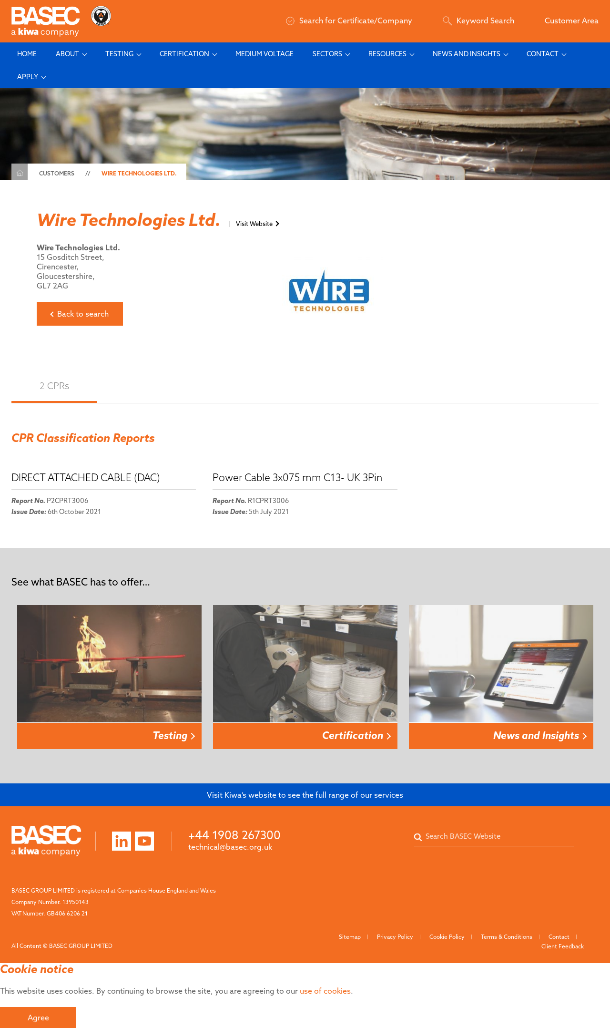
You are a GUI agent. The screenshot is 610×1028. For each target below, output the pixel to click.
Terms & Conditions (506, 936)
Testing (119, 54)
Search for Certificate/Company (348, 20)
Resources (387, 54)
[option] (109, 677)
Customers (56, 173)
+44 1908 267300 (234, 835)
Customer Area (572, 20)
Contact (543, 54)
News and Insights (466, 54)
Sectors (327, 54)
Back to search (83, 314)
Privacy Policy (395, 936)
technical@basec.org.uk (230, 847)
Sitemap (350, 936)
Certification (184, 54)
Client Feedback (562, 946)
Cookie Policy (447, 936)
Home (27, 54)
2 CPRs (54, 385)
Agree (38, 1017)
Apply (27, 76)
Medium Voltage (264, 54)
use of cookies (325, 991)
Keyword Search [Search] (478, 20)
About (67, 54)
